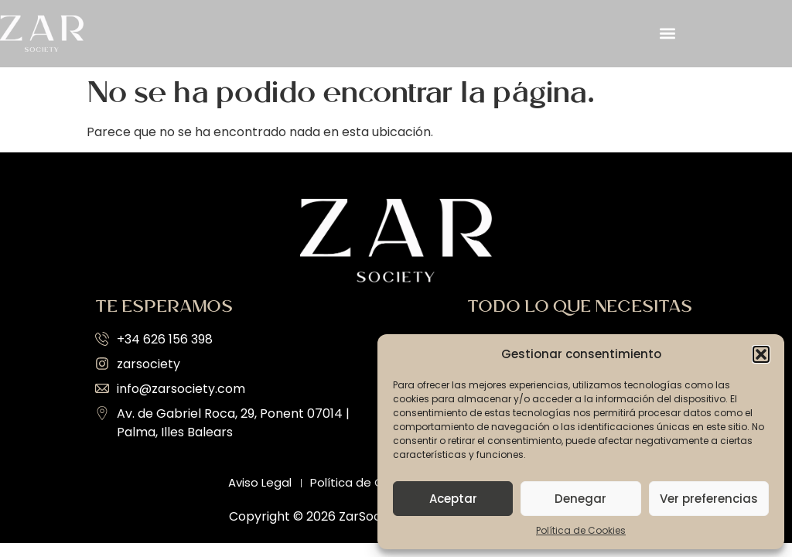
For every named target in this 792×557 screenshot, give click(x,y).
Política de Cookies (581, 530)
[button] (761, 354)
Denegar (580, 498)
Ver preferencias (709, 498)
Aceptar (453, 498)
